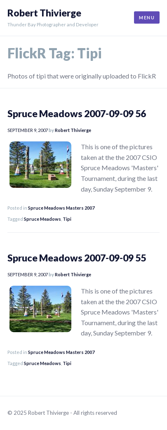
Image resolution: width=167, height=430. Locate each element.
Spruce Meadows (42, 219)
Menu (147, 17)
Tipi (67, 219)
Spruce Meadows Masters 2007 (61, 207)
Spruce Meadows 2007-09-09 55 (76, 258)
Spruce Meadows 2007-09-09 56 (76, 113)
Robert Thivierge (44, 12)
